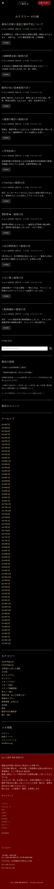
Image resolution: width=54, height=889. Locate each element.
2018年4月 (6, 491)
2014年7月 (6, 617)
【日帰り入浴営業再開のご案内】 (14, 367)
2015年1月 (6, 600)
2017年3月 (6, 534)
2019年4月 (6, 468)
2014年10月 (6, 610)
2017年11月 (6, 507)
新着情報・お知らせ (10, 702)
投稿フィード (7, 737)
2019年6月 (6, 464)
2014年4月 (6, 627)
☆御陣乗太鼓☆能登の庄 (15, 56)
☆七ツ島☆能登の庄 (12, 277)
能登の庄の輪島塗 (9, 711)
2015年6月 (6, 587)
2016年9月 (6, 544)
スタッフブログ (8, 682)
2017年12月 (6, 504)
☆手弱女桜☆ (9, 151)
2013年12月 (6, 640)
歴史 (3, 708)
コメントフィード (9, 740)
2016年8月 (6, 547)
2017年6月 (6, 524)
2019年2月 (6, 474)
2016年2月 (6, 567)
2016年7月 (6, 551)
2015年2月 (6, 597)
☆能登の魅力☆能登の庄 (15, 119)
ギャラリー (6, 678)
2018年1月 (6, 501)
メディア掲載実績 (9, 688)
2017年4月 (6, 531)
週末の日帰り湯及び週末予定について (22, 24)
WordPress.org (7, 743)
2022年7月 (6, 434)
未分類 (4, 705)
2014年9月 (6, 614)
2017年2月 (6, 537)
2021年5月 (6, 444)
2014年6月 (6, 620)
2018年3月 (6, 494)
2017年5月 (6, 527)
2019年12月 (6, 461)
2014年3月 (6, 630)
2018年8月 (6, 481)
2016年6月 (6, 554)
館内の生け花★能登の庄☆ (16, 87)
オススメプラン (8, 675)
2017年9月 (6, 514)
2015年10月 (6, 577)
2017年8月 (6, 517)
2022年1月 (6, 441)
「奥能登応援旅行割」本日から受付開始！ (17, 372)
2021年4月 (6, 448)
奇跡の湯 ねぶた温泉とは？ (14, 695)
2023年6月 (6, 428)
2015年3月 (6, 594)
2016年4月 (6, 560)
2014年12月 (6, 604)
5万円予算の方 (8, 665)
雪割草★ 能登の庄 (12, 214)
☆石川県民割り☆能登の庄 (16, 246)
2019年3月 (6, 471)
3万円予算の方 (8, 662)
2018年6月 (6, 488)
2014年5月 (6, 623)
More (6, 43)
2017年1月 (6, 541)
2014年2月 (6, 633)
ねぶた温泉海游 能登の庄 (12, 29)
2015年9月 (6, 580)
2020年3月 (6, 458)
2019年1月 (6, 478)
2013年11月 (6, 643)
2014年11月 (6, 607)
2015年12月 (6, 574)
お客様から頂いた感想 (11, 668)
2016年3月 (6, 564)
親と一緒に (6, 715)
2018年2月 (6, 497)
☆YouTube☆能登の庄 (13, 182)
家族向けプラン (8, 698)
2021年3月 (6, 451)
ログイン (5, 733)
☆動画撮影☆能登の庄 (14, 309)
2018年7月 (6, 484)
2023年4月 (6, 431)
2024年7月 (6, 425)
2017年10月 (6, 511)
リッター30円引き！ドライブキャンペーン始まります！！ (23, 393)
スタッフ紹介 (7, 685)
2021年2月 (6, 454)
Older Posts (7, 341)
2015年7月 (6, 584)
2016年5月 (6, 557)
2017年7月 (6, 521)
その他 (26, 29)
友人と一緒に (7, 692)
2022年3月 (6, 438)
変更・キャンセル (45, 5)
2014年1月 (6, 637)
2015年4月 (6, 590)
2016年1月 (6, 570)
